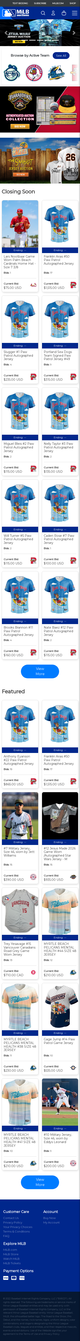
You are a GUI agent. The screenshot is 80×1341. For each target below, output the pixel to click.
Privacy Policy (12, 1222)
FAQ (6, 1236)
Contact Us (11, 1218)
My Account (51, 1222)
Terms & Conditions (16, 1231)
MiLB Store (11, 1254)
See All (61, 55)
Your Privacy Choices (17, 1227)
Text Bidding (20, 3)
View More (40, 1182)
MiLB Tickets (11, 1263)
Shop (73, 3)
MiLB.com (58, 3)
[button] (6, 32)
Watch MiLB (11, 1258)
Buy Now (49, 1218)
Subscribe (40, 3)
